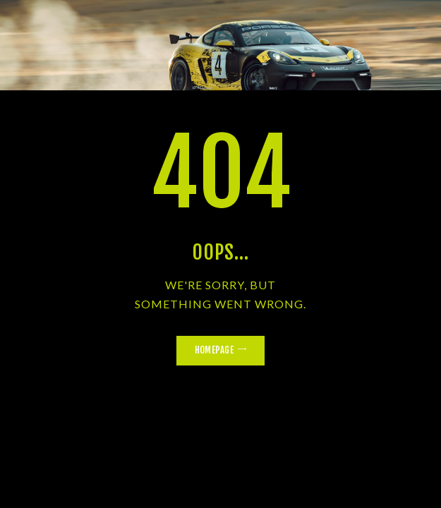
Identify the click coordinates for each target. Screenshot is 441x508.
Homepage (214, 350)
